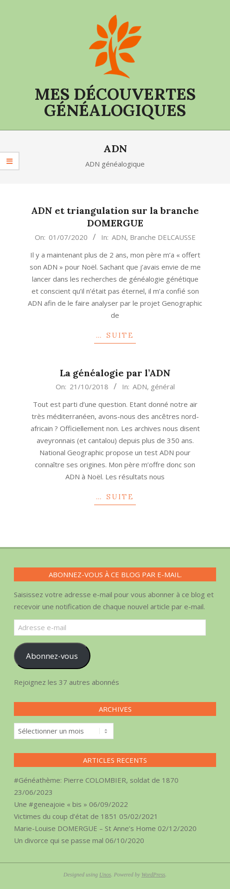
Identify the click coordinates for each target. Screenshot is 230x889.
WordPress (153, 874)
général (163, 386)
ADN (119, 237)
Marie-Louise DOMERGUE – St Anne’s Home (85, 828)
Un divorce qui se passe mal (58, 840)
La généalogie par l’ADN (115, 373)
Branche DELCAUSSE (163, 237)
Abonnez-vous (52, 656)
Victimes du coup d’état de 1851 (65, 816)
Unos (105, 874)
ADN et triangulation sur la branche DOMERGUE (115, 217)
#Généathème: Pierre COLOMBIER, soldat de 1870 (96, 780)
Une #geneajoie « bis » (50, 804)
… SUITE (115, 335)
